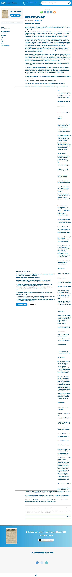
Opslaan (32, 304)
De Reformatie (5, 28)
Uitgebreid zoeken (32, 2)
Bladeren (15, 15)
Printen (68, 516)
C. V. (2, 37)
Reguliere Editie (5, 45)
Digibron (51, 507)
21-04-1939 (3, 33)
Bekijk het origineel (47, 540)
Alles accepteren (21, 304)
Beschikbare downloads (11, 22)
